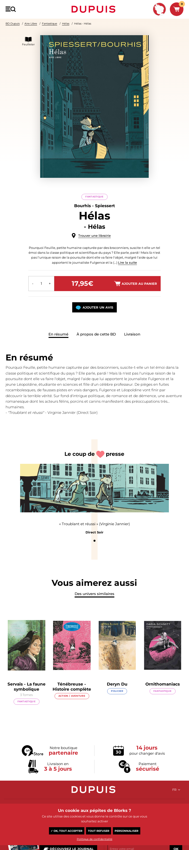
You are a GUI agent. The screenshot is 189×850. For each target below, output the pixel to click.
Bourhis (82, 205)
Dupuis (94, 9)
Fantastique (49, 23)
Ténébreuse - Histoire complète (81, 688)
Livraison (132, 334)
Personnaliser (126, 831)
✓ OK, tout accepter (66, 831)
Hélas (65, 23)
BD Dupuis (13, 23)
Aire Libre (30, 23)
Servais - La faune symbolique (36, 688)
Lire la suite (127, 262)
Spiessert (105, 205)
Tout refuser (98, 831)
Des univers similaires (94, 595)
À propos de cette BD (96, 334)
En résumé (58, 334)
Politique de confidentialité (94, 839)
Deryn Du (126, 686)
